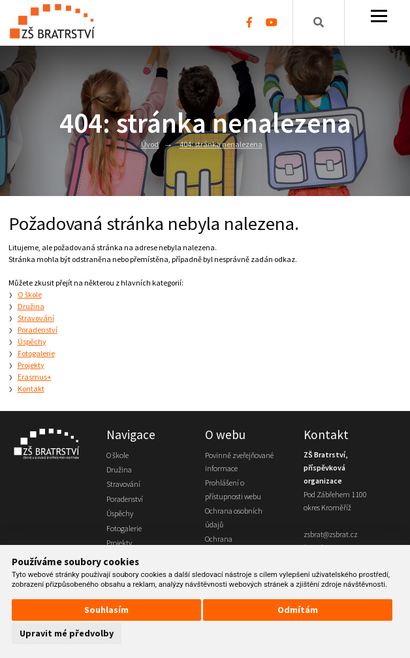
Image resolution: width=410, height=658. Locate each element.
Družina (31, 306)
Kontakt (31, 388)
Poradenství (37, 330)
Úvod (150, 145)
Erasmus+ (35, 377)
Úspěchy (32, 341)
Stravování (36, 318)
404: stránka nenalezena (221, 145)
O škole (30, 294)
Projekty (31, 365)
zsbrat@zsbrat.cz (331, 534)
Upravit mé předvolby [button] (67, 633)
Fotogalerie (36, 353)
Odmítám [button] (297, 610)
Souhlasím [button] (106, 610)
